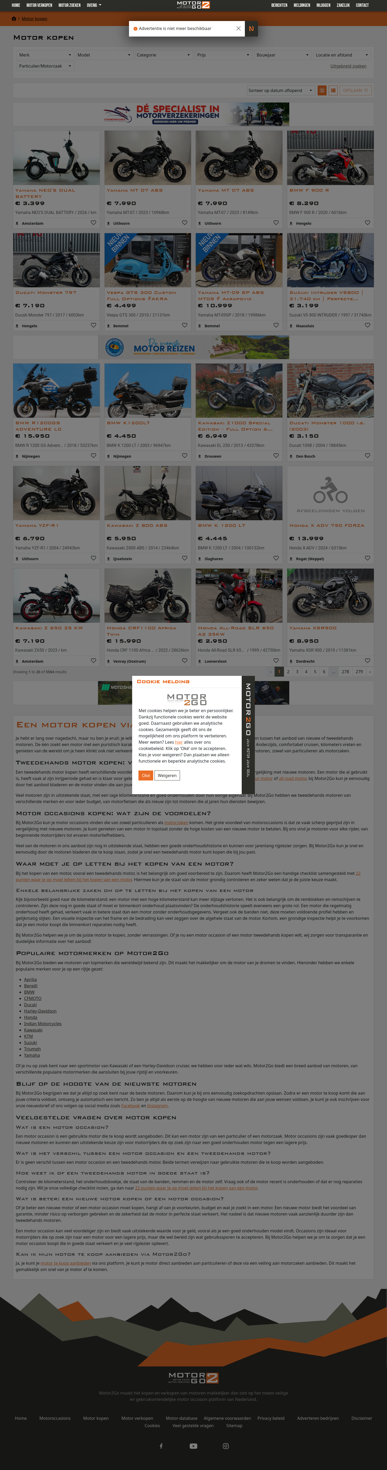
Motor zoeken (70, 5)
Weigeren (167, 775)
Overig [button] (92, 5)
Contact (362, 5)
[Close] (238, 28)
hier (179, 742)
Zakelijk (343, 5)
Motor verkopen (39, 5)
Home (16, 5)
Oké (146, 775)
